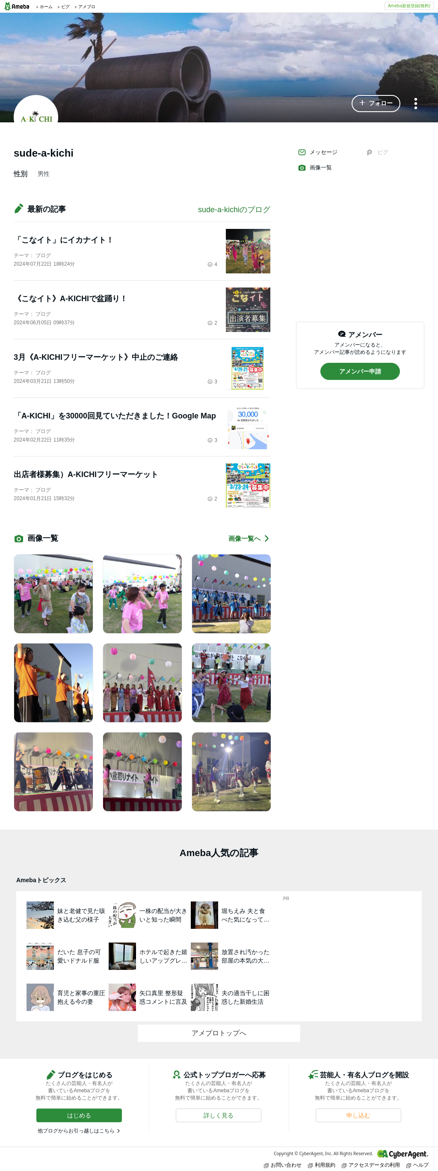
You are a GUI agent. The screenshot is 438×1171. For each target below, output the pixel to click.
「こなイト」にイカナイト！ (64, 240)
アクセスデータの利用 (371, 1164)
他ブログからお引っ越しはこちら (76, 1131)
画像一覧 (315, 167)
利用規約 (321, 1164)
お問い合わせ (283, 1164)
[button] (376, 103)
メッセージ (317, 152)
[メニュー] (415, 104)
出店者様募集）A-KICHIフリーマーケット (86, 474)
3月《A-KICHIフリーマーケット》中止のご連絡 (96, 357)
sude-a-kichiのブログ (234, 209)
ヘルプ (417, 1164)
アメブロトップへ (219, 1033)
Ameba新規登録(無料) (409, 6)
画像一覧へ (249, 538)
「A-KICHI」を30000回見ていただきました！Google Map (115, 416)
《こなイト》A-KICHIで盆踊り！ (70, 298)
